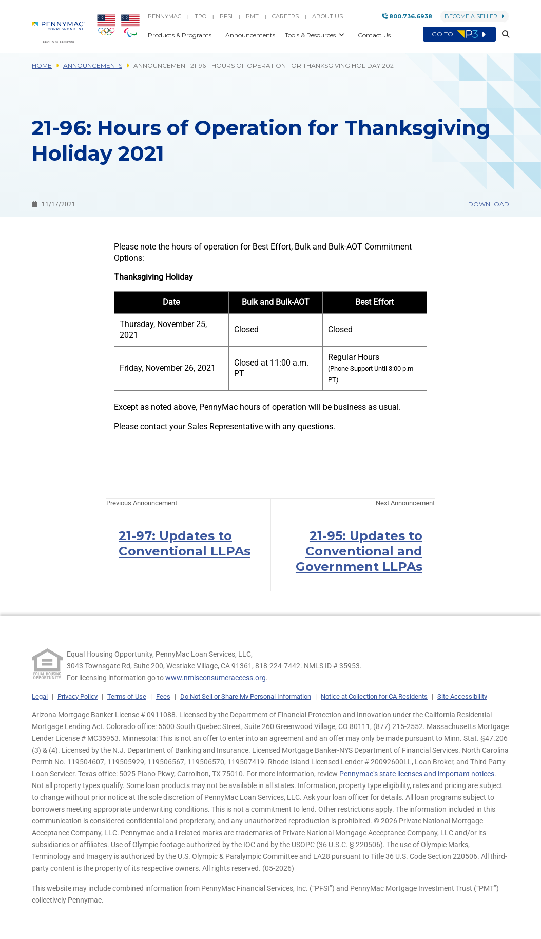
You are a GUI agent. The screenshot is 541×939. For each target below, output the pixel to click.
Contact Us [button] (374, 35)
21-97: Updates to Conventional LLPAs (184, 543)
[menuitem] (61, 28)
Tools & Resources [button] (311, 35)
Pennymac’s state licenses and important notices (416, 774)
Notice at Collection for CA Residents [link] (374, 696)
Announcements (92, 65)
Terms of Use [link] (126, 696)
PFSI (226, 16)
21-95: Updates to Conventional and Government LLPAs (359, 551)
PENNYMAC (164, 16)
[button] (502, 35)
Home (42, 65)
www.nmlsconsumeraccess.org (215, 678)
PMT (252, 16)
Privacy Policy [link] (77, 696)
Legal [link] (40, 696)
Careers (285, 16)
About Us (327, 16)
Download (488, 204)
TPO (200, 16)
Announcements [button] (251, 35)
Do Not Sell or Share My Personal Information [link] (245, 696)
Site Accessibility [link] (462, 696)
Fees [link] (163, 696)
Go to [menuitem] (459, 34)
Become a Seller (475, 16)
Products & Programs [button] (180, 35)
